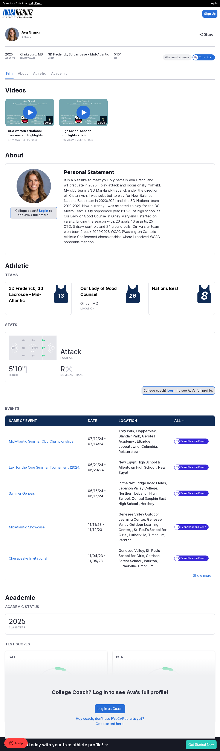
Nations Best (165, 288)
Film (9, 73)
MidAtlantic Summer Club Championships (41, 441)
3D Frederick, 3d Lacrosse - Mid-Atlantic (26, 294)
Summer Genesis (22, 493)
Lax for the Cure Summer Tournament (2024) (45, 467)
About (23, 73)
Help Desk (35, 3)
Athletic (39, 73)
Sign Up (210, 13)
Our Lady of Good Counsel (98, 291)
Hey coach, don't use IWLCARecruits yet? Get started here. (110, 721)
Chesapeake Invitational (28, 558)
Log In (213, 3)
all (179, 421)
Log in (43, 210)
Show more (202, 575)
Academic (59, 73)
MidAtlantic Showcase (27, 527)
